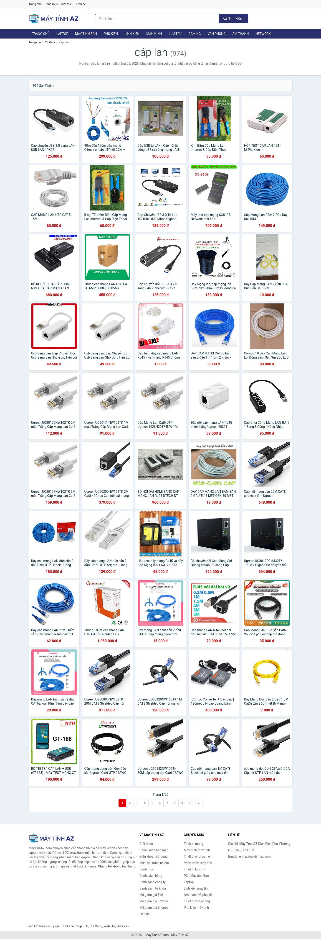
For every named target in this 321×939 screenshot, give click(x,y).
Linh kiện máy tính (196, 888)
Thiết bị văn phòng (197, 901)
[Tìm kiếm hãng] (157, 18)
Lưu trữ (175, 34)
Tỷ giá (55, 926)
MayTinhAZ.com (157, 935)
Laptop (62, 34)
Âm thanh (240, 34)
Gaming (194, 34)
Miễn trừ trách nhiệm (154, 863)
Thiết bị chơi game (197, 856)
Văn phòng (216, 34)
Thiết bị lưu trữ (194, 869)
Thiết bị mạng (193, 844)
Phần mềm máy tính (198, 863)
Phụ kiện (111, 34)
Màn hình (154, 34)
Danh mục (51, 4)
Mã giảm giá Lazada (153, 901)
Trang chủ (35, 4)
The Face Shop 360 (74, 926)
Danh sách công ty (152, 882)
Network (263, 34)
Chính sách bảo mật (153, 850)
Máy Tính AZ (180, 935)
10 (190, 803)
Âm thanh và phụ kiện (199, 895)
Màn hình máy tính (197, 850)
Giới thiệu (67, 4)
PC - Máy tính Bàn (196, 875)
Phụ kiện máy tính (196, 907)
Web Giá (110, 926)
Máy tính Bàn (86, 34)
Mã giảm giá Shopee (153, 907)
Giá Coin (123, 926)
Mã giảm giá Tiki (151, 895)
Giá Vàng (95, 926)
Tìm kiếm (233, 18)
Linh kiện (132, 34)
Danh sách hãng (150, 875)
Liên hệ (81, 4)
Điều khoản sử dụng (153, 856)
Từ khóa (50, 42)
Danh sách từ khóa (152, 888)
